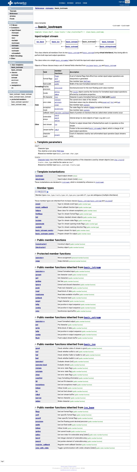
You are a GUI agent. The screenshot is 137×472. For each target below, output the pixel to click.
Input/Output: (16, 30)
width (57, 84)
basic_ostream (72, 47)
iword (57, 115)
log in (127, 2)
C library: (14, 25)
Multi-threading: (17, 56)
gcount (57, 135)
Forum (12, 19)
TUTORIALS (62, 3)
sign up (121, 2)
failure (92, 107)
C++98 (37, 192)
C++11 (43, 192)
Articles (13, 16)
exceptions (59, 109)
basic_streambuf (62, 60)
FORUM (85, 3)
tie (56, 124)
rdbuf (57, 130)
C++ (9, 8)
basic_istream (72, 42)
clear (57, 105)
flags (57, 76)
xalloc (57, 120)
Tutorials (13, 11)
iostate (86, 105)
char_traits (119, 160)
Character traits (43, 160)
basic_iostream (14, 92)
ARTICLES (78, 3)
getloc (57, 92)
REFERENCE (70, 3)
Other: (13, 58)
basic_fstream (108, 42)
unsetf (57, 81)
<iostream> (99, 182)
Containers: (15, 28)
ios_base (40, 42)
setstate (58, 102)
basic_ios (56, 42)
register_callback (62, 113)
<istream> (12, 62)
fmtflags (86, 81)
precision (58, 88)
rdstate (58, 100)
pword (57, 118)
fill (56, 97)
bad (118, 102)
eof (108, 102)
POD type (60, 151)
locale (75, 92)
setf (56, 79)
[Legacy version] (124, 5)
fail (112, 102)
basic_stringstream (108, 47)
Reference (14, 14)
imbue (57, 94)
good (104, 102)
